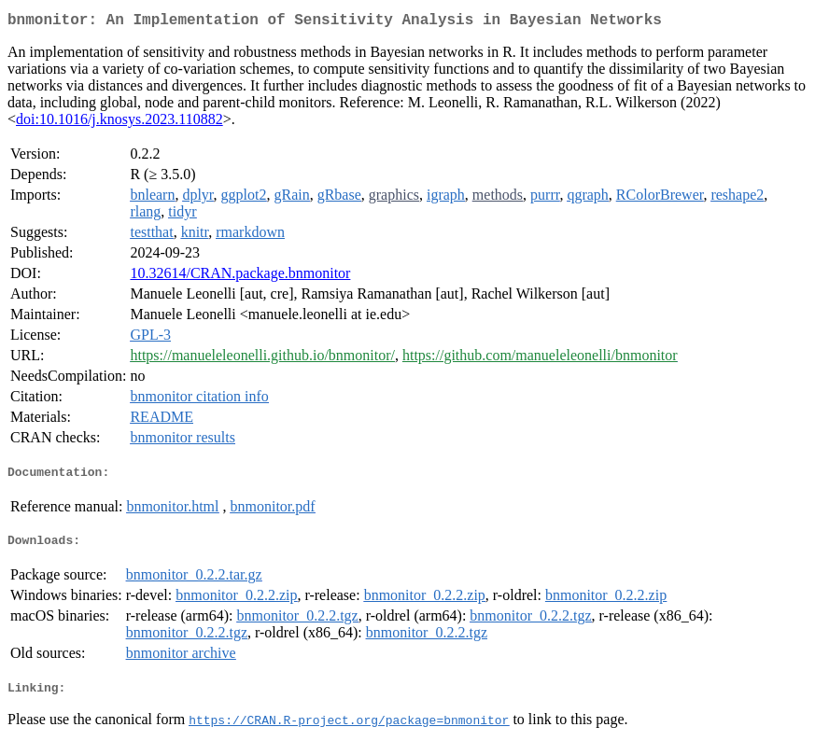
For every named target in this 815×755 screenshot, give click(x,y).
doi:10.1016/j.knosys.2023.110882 (119, 123)
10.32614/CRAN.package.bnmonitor (240, 277)
